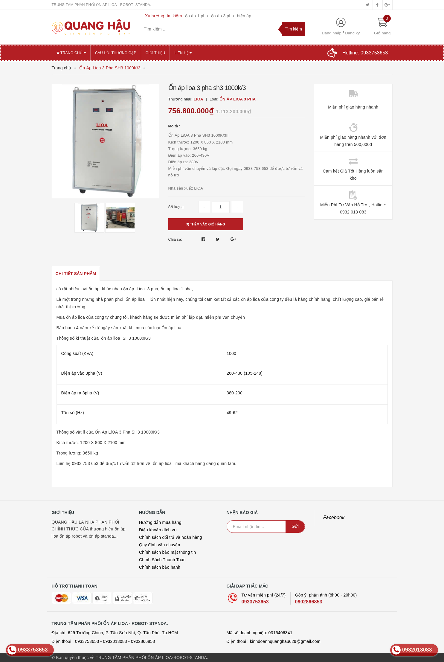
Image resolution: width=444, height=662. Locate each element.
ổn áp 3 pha (222, 15)
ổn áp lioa (135, 299)
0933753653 (255, 601)
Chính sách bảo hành (159, 567)
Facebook (333, 517)
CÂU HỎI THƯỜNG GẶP (115, 53)
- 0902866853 (141, 641)
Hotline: (365, 52)
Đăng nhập (331, 33)
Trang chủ (71, 53)
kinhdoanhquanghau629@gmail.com (285, 641)
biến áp (244, 15)
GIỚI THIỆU (155, 53)
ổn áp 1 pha (196, 15)
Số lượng (176, 207)
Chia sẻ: (175, 239)
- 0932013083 (113, 641)
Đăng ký (352, 33)
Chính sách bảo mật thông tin (167, 552)
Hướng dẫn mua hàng (160, 522)
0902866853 (308, 601)
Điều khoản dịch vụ (158, 529)
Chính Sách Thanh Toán (162, 559)
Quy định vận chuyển (159, 544)
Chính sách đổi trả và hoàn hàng (170, 537)
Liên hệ (183, 53)
